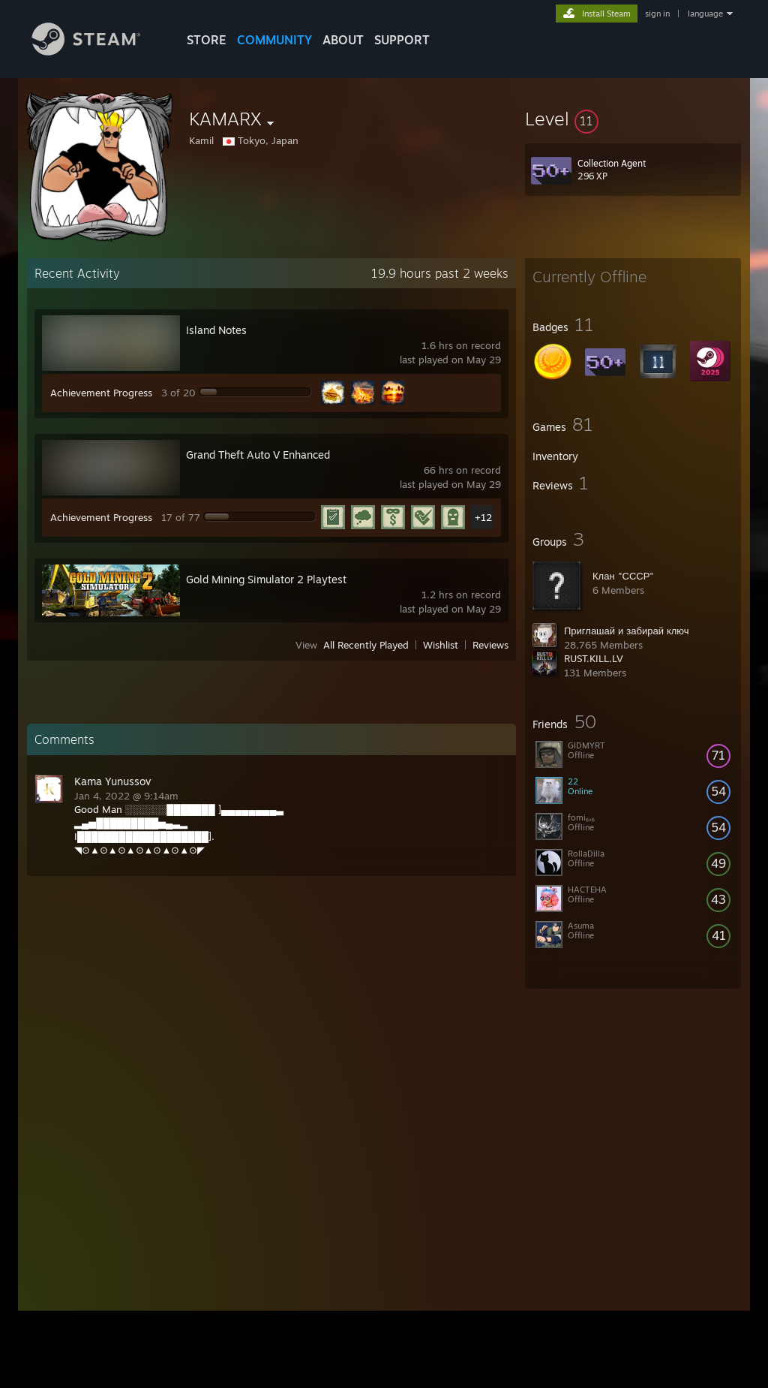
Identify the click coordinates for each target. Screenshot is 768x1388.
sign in (657, 13)
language (705, 13)
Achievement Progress (101, 393)
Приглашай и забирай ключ (626, 631)
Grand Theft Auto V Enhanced (258, 454)
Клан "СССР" (623, 576)
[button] (633, 119)
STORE (206, 39)
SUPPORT (402, 39)
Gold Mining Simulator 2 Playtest (266, 579)
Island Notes (216, 330)
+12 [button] (483, 517)
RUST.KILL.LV (593, 658)
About (343, 39)
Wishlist (440, 645)
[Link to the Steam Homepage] (98, 51)
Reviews (490, 645)
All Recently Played (366, 645)
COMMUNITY (274, 39)
